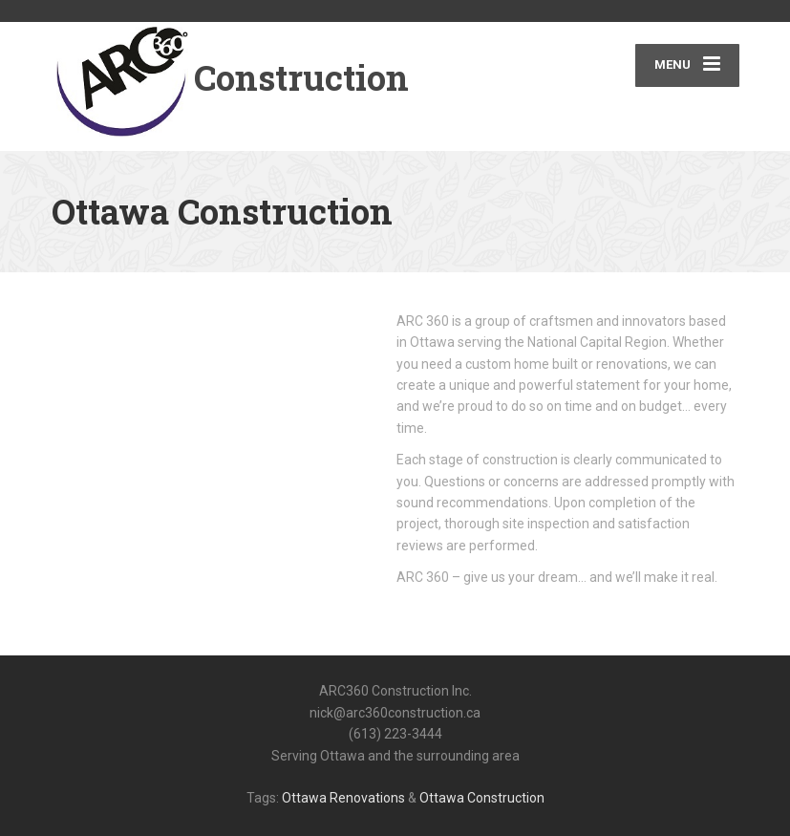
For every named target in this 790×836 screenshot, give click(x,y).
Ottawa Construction (481, 797)
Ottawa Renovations (343, 797)
